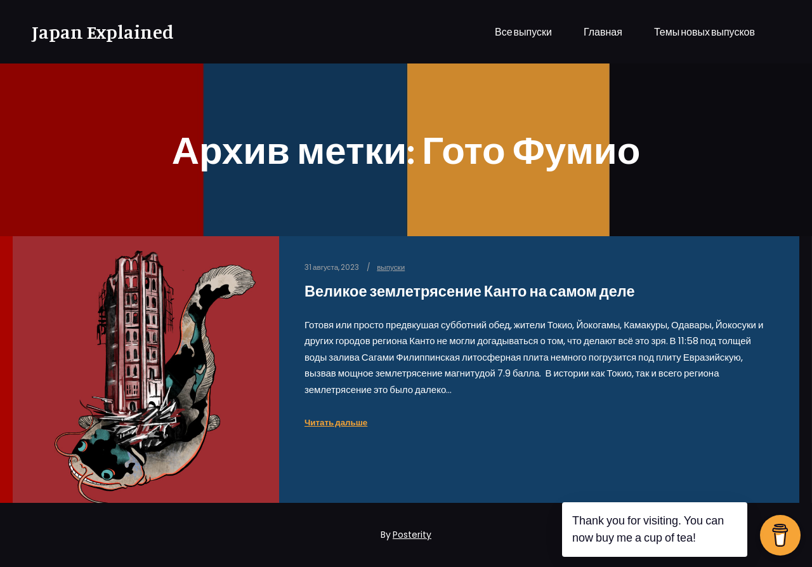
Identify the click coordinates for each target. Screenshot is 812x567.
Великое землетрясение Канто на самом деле (469, 291)
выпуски (391, 267)
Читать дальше (335, 423)
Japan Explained (95, 31)
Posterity (412, 534)
